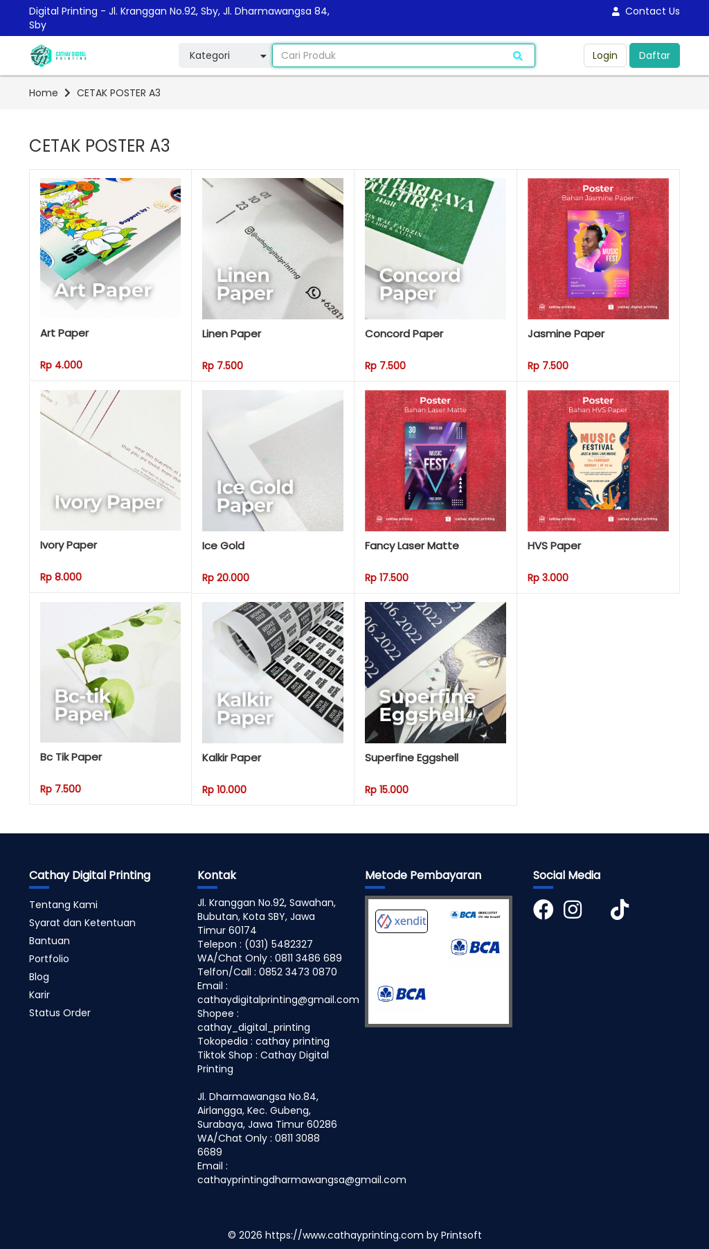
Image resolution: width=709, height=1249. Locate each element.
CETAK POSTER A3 (119, 93)
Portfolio (49, 959)
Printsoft (461, 1235)
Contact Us (646, 11)
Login (605, 55)
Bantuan (49, 941)
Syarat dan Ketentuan (82, 923)
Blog (39, 977)
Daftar (654, 55)
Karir (39, 995)
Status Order (60, 1013)
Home (43, 93)
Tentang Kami (63, 905)
